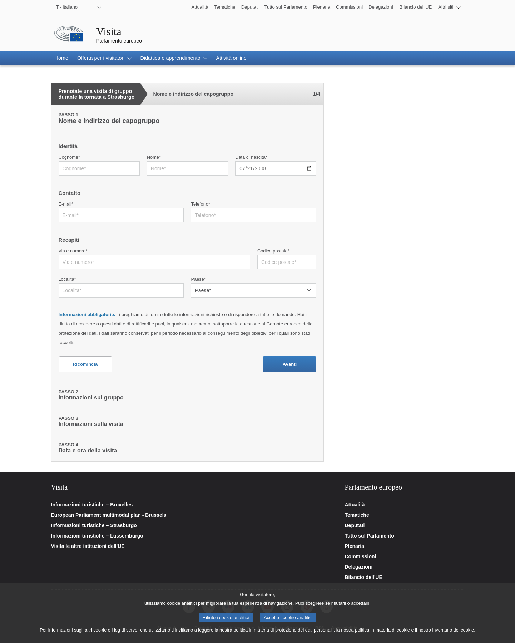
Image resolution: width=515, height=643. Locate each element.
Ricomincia (85, 364)
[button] (449, 7)
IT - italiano (66, 7)
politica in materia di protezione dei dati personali (282, 635)
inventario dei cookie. (453, 635)
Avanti (290, 364)
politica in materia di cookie (382, 635)
